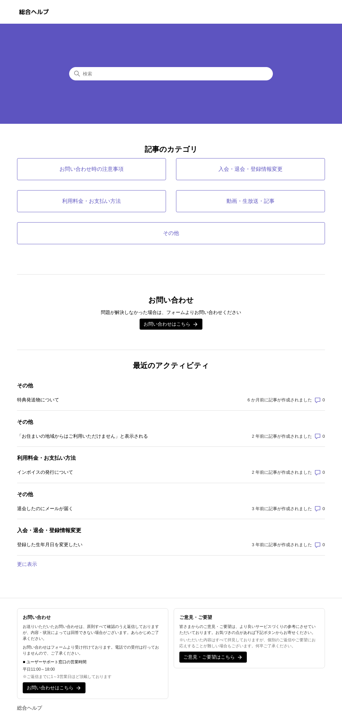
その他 (25, 385)
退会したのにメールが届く (45, 508)
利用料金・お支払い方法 (46, 458)
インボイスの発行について (45, 472)
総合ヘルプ (29, 708)
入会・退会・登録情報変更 (49, 530)
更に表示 (27, 564)
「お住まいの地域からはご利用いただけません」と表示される (82, 436)
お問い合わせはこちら (171, 324)
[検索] (171, 73)
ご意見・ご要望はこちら (213, 657)
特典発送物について (38, 399)
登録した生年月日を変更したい (49, 544)
